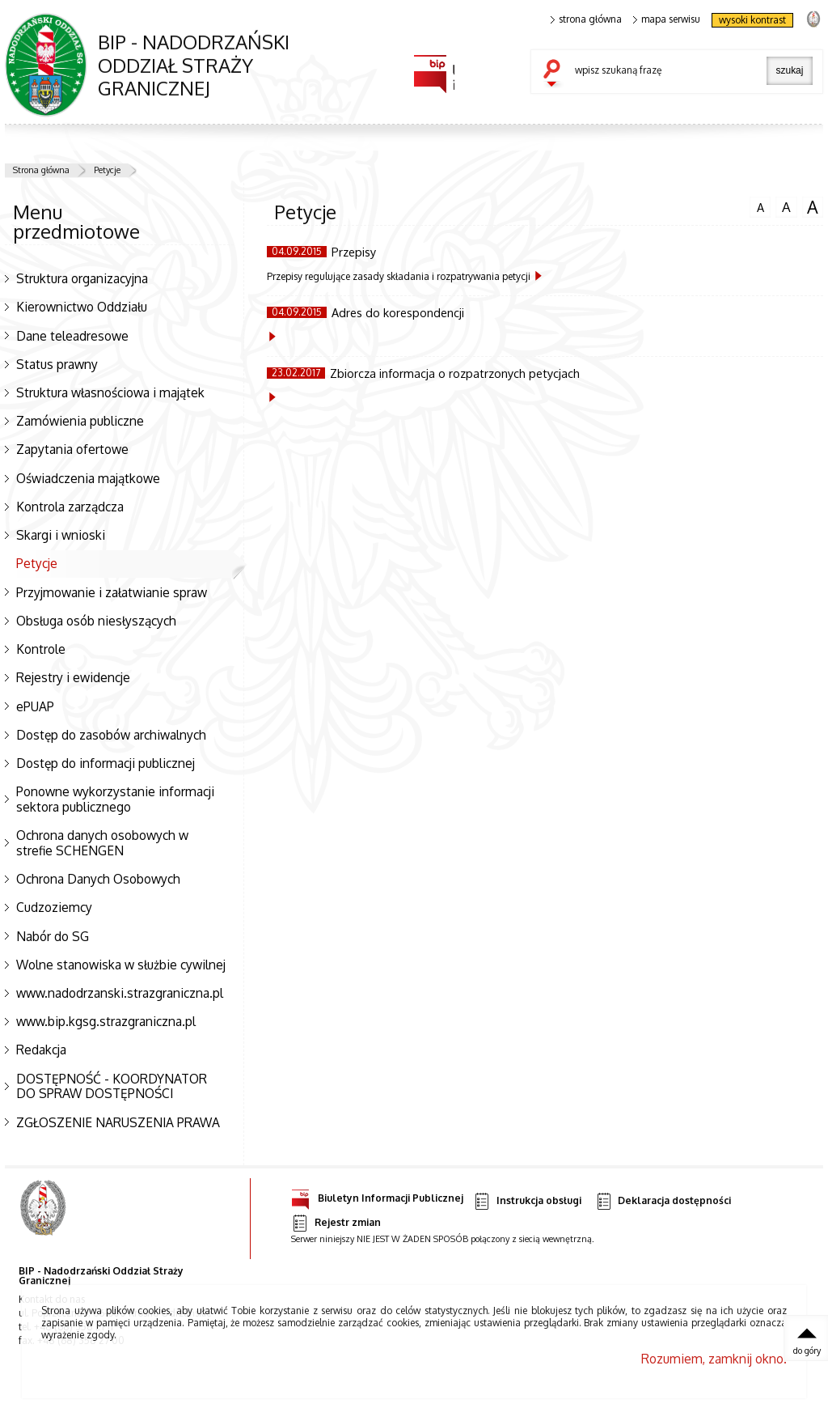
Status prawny (57, 364)
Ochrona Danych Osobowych (98, 879)
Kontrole (40, 649)
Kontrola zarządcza (70, 506)
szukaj (555, 74)
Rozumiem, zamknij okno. (714, 1359)
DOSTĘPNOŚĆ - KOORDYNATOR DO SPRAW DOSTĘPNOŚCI (111, 1086)
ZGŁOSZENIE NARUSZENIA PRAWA (118, 1122)
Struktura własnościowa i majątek (110, 392)
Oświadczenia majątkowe (88, 478)
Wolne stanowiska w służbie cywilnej (121, 964)
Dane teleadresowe (72, 336)
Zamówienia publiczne (80, 421)
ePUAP (35, 706)
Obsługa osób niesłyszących (96, 621)
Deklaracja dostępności (663, 1201)
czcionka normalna (760, 205)
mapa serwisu (666, 19)
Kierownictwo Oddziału (81, 307)
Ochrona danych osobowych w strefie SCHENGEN (102, 843)
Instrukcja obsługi (527, 1201)
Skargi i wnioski (60, 535)
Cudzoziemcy (54, 907)
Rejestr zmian (335, 1223)
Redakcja (41, 1049)
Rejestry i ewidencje (73, 677)
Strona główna (41, 170)
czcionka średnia (785, 206)
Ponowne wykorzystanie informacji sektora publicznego (115, 799)
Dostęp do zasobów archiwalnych (111, 735)
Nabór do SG (52, 936)
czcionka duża (812, 207)
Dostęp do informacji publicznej (105, 763)
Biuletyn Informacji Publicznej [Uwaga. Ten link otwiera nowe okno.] (377, 1195)
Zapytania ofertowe (72, 449)
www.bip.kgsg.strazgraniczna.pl (106, 1021)
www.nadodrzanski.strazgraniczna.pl (119, 993)
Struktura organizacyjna (82, 278)
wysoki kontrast (752, 20)
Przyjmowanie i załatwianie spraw (111, 592)
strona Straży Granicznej (813, 18)
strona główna (586, 19)
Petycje (107, 170)
